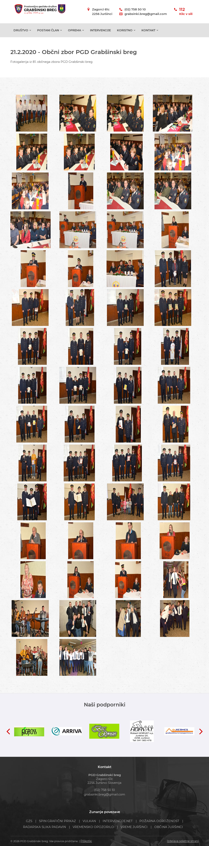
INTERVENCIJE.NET (118, 821)
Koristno (124, 30)
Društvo (20, 30)
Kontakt (148, 30)
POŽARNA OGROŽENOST (159, 821)
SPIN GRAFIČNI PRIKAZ (57, 821)
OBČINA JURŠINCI (168, 827)
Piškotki (85, 841)
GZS (29, 821)
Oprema (74, 30)
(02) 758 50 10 (135, 9)
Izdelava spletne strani (184, 841)
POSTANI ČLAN (48, 30)
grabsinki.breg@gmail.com (146, 14)
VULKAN (89, 821)
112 (185, 11)
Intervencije (100, 30)
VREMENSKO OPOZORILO (93, 827)
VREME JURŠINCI (134, 827)
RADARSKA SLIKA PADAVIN (44, 827)
